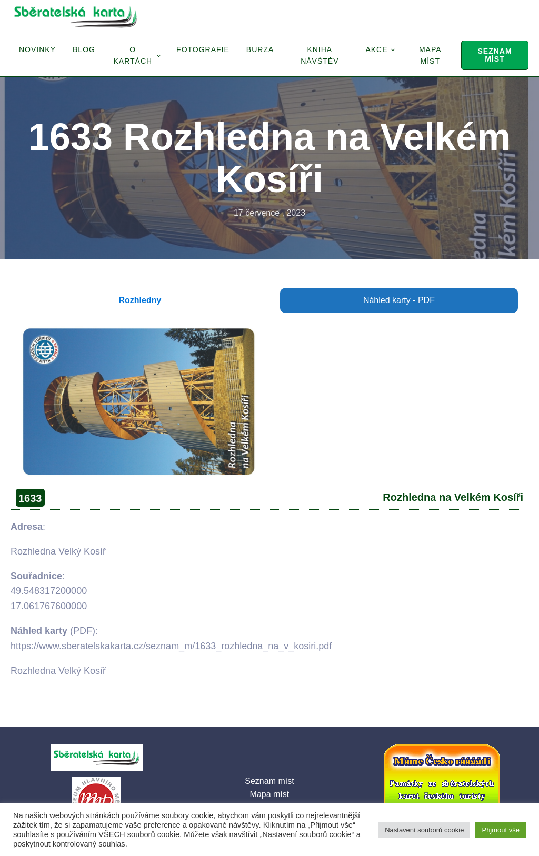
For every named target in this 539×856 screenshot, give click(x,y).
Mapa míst (430, 55)
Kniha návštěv (319, 55)
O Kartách (132, 55)
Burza (260, 49)
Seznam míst (494, 55)
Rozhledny (140, 300)
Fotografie (202, 49)
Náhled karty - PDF (399, 300)
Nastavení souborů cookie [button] (424, 830)
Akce (376, 49)
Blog (84, 49)
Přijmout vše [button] (501, 830)
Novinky (37, 49)
